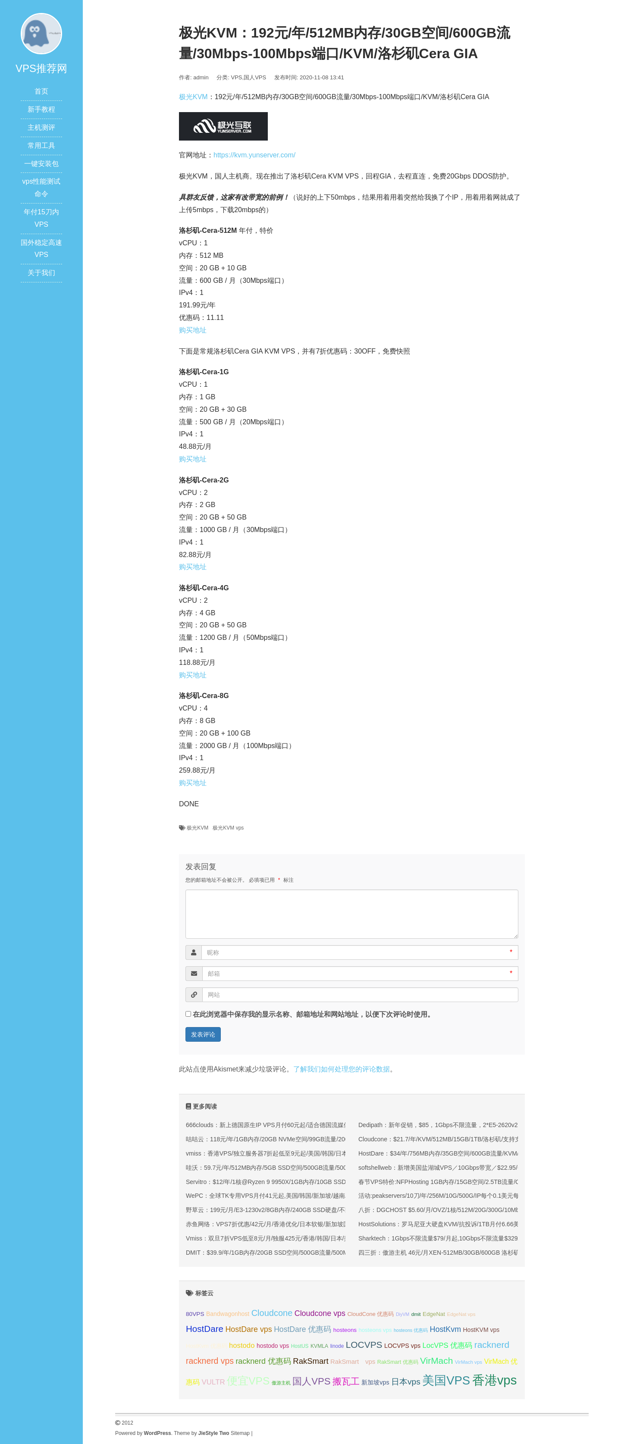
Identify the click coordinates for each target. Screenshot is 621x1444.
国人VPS (255, 77)
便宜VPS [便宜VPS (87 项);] (248, 1381)
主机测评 (41, 127)
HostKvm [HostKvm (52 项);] (445, 1329)
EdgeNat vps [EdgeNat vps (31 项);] (461, 1314)
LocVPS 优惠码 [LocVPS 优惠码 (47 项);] (447, 1345)
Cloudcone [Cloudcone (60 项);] (272, 1313)
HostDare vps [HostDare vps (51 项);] (248, 1329)
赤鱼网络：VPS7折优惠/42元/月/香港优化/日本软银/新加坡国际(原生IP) (281, 1224)
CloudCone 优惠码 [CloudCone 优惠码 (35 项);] (370, 1314)
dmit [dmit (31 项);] (416, 1314)
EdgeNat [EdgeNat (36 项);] (434, 1314)
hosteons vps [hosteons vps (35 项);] (375, 1330)
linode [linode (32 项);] (337, 1346)
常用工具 (41, 145)
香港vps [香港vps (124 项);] (494, 1380)
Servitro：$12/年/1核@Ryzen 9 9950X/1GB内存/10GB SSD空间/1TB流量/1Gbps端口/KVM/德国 (314, 1181)
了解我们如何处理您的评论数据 (341, 1069)
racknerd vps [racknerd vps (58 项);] (210, 1361)
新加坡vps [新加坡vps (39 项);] (375, 1382)
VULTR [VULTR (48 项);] (213, 1382)
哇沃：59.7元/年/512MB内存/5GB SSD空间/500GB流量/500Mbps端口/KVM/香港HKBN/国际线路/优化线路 (328, 1167)
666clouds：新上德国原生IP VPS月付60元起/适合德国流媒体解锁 (274, 1124)
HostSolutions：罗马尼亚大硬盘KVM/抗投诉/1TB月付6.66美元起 (444, 1224)
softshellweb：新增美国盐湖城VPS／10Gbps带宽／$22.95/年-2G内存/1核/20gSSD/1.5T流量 (482, 1167)
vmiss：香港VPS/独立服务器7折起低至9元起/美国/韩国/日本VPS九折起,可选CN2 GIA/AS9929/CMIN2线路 (328, 1153)
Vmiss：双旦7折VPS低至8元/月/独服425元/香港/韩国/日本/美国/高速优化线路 (290, 1238)
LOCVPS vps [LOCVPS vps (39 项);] (402, 1345)
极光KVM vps (228, 828)
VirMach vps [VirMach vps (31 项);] (468, 1362)
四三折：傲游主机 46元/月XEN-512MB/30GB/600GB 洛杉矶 (439, 1252)
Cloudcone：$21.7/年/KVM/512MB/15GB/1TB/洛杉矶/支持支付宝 (445, 1139)
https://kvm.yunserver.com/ (254, 155)
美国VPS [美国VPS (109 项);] (446, 1380)
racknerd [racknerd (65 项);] (491, 1345)
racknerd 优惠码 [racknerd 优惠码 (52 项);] (263, 1361)
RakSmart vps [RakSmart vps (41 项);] (352, 1361)
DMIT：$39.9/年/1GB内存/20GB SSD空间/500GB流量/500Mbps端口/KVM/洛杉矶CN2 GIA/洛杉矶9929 (324, 1252)
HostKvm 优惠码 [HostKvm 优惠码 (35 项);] (206, 1346)
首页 (41, 91)
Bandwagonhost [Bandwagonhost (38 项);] (227, 1313)
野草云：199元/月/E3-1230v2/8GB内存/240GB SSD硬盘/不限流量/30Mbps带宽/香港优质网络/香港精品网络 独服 (337, 1209)
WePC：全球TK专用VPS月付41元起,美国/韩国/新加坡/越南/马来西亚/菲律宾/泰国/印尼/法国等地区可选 (324, 1195)
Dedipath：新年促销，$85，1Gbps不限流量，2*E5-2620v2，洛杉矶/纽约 (457, 1124)
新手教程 (41, 109)
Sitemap (240, 1433)
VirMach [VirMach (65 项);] (436, 1361)
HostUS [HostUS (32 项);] (300, 1346)
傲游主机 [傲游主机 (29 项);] (281, 1382)
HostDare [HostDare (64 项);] (204, 1329)
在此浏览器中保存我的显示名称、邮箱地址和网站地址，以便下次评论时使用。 (313, 1014)
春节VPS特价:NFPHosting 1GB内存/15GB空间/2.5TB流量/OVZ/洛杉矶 (453, 1181)
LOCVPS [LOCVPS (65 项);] (364, 1345)
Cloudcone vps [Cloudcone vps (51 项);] (320, 1313)
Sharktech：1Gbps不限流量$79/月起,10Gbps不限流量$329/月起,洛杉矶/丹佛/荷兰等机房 (477, 1238)
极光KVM (193, 96)
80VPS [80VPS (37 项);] (195, 1314)
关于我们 (41, 272)
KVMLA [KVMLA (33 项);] (319, 1346)
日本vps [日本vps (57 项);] (405, 1381)
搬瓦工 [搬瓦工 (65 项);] (346, 1381)
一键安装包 (41, 163)
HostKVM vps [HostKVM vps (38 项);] (481, 1329)
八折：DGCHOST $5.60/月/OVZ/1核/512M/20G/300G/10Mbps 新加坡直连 (458, 1209)
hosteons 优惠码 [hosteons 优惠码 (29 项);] (411, 1330)
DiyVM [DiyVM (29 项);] (402, 1314)
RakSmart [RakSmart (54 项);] (310, 1361)
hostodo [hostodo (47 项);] (241, 1345)
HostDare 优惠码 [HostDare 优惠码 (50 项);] (302, 1329)
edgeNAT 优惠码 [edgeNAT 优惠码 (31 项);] (496, 1314)
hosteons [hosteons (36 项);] (345, 1330)
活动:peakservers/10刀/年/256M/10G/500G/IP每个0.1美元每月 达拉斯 (451, 1195)
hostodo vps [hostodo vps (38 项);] (273, 1345)
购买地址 (193, 330)
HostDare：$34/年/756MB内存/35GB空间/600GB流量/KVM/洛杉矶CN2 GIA (459, 1153)
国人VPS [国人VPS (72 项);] (311, 1381)
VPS (236, 77)
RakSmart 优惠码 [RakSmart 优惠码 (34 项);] (397, 1362)
